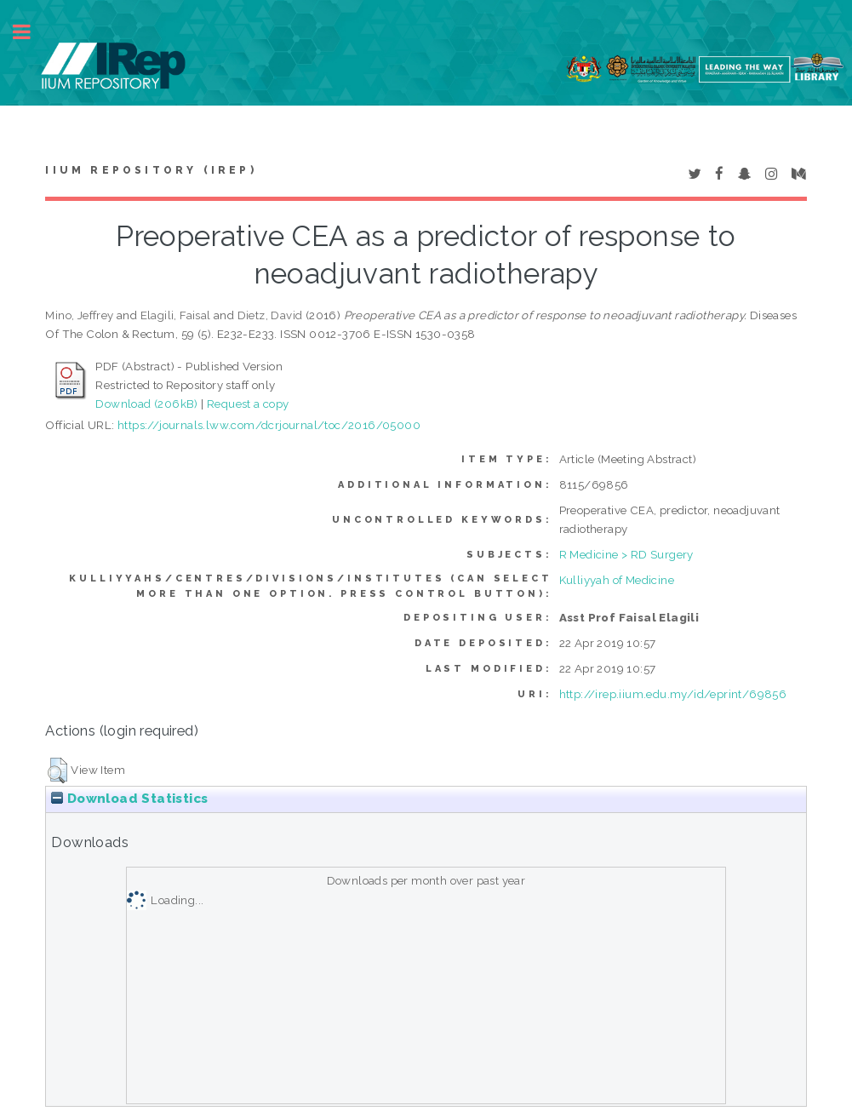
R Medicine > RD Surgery (626, 554)
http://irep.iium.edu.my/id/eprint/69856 (673, 694)
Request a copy (248, 403)
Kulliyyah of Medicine (616, 580)
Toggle (30, 32)
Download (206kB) (146, 403)
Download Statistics (129, 798)
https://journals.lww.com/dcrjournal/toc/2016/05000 (268, 425)
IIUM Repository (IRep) (150, 170)
